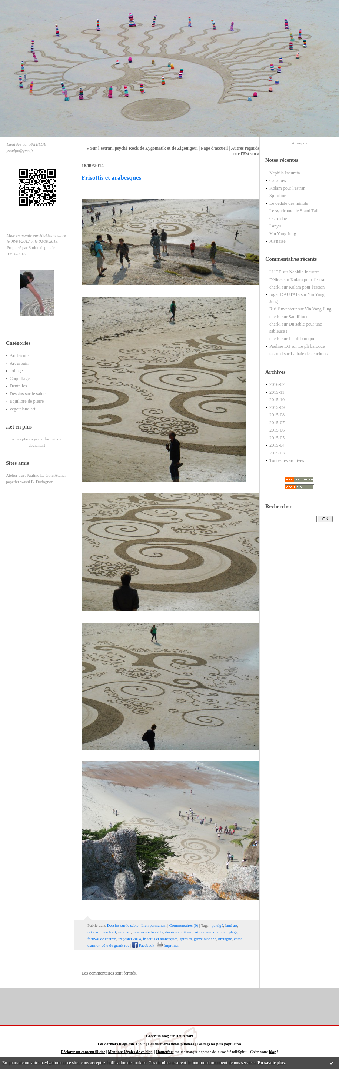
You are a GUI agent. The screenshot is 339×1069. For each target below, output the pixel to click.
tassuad (276, 353)
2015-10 (277, 399)
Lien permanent (153, 925)
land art (231, 925)
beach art (109, 932)
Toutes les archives (286, 460)
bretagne (225, 938)
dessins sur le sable (148, 932)
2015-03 (277, 453)
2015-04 (277, 445)
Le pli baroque (302, 338)
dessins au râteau (178, 932)
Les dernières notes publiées (171, 1044)
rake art (93, 932)
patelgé (217, 925)
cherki (275, 287)
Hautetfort (184, 1036)
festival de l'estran (101, 938)
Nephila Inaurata (284, 173)
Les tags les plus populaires (219, 1044)
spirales (186, 938)
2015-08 (277, 414)
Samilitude (298, 316)
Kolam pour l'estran (287, 188)
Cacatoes (277, 180)
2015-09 (277, 407)
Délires (276, 279)
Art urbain (19, 363)
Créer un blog (157, 1036)
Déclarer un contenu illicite (83, 1052)
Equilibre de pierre (27, 401)
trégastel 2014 (130, 938)
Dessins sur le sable (28, 393)
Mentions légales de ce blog (130, 1052)
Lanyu (275, 226)
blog (272, 1052)
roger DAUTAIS (284, 294)
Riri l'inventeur (283, 309)
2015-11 (277, 392)
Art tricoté (19, 355)
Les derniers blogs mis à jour (121, 1044)
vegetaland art (22, 409)
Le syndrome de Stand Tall (293, 210)
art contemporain (207, 932)
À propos (299, 143)
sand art (124, 932)
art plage (230, 932)
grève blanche (205, 938)
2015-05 (277, 437)
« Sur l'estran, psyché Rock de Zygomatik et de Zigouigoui (142, 148)
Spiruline (277, 195)
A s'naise (277, 241)
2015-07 (277, 422)
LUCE (275, 271)
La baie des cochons (309, 353)
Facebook (143, 945)
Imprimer (168, 945)
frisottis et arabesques (160, 938)
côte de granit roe (115, 945)
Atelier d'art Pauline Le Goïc (30, 475)
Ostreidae (278, 218)
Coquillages (20, 378)
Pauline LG (279, 346)
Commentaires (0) (183, 925)
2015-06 (277, 430)
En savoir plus (271, 1062)
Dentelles (18, 386)
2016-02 (277, 384)
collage (16, 370)
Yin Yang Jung (282, 233)
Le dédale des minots (288, 203)
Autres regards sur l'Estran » (245, 151)
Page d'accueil (214, 148)
